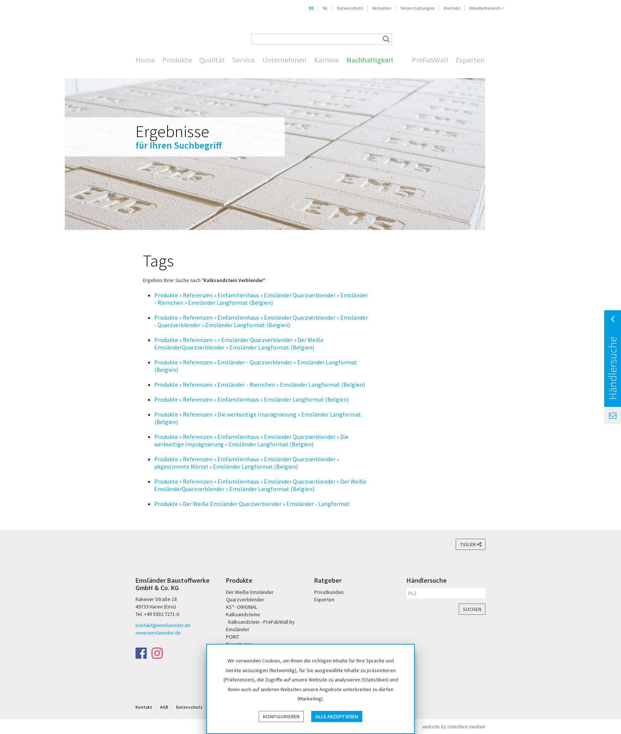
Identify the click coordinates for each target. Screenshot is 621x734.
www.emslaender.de (158, 632)
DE (311, 8)
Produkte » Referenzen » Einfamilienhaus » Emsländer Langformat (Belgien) (251, 399)
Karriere (326, 60)
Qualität (212, 60)
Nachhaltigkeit (370, 60)
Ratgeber (327, 580)
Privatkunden (329, 592)
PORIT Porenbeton (473, 39)
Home (145, 60)
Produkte (177, 60)
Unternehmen (284, 60)
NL (325, 8)
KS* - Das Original (497, 39)
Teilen (470, 544)
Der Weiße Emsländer (444, 39)
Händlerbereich (486, 8)
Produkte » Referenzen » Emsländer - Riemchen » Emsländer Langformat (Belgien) (259, 384)
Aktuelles (382, 8)
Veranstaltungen (418, 8)
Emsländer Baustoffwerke (148, 29)
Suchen (472, 609)
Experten (470, 60)
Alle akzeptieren (336, 716)
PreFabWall (430, 60)
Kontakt (452, 8)
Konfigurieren (281, 716)
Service (243, 60)
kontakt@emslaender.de (163, 625)
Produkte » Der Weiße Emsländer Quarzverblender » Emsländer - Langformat (252, 503)
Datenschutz (350, 8)
